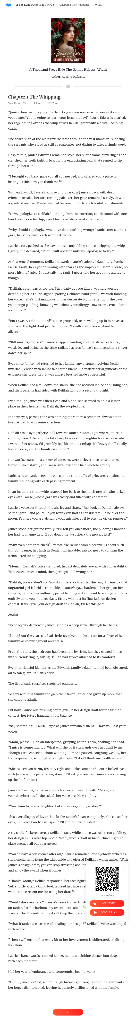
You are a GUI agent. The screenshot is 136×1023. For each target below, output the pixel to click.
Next (68, 1012)
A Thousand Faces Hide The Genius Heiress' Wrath (36, 4)
